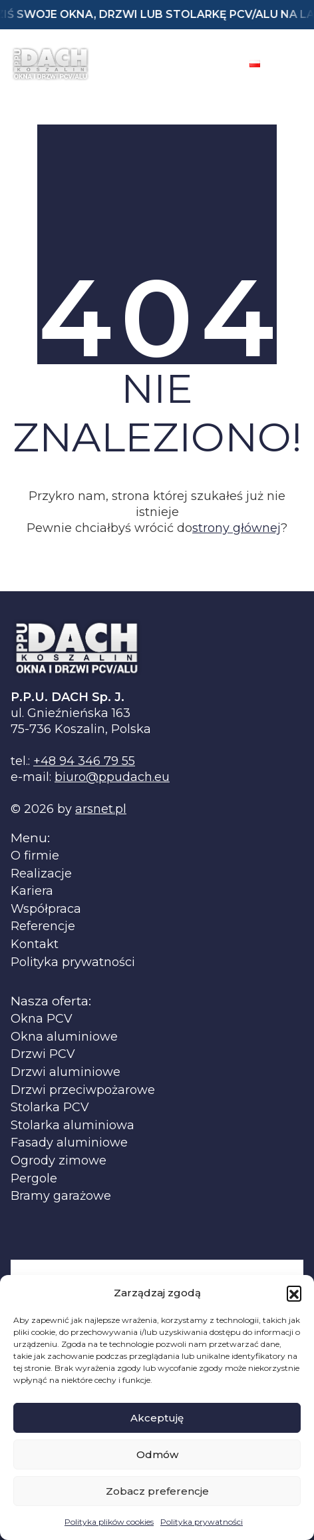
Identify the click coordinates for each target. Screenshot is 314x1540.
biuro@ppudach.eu (112, 777)
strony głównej (236, 528)
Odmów (157, 1454)
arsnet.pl (100, 809)
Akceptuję (157, 1418)
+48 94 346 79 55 (84, 761)
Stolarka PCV (50, 1108)
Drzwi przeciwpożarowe (83, 1090)
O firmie (35, 856)
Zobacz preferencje (157, 1491)
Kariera (32, 891)
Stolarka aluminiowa (72, 1126)
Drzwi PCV (43, 1054)
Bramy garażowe (61, 1196)
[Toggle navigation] (291, 64)
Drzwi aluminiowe (65, 1072)
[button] (294, 1293)
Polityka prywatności (201, 1522)
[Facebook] (184, 64)
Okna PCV (42, 1019)
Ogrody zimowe (58, 1161)
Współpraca (46, 909)
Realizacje (41, 874)
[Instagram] (219, 64)
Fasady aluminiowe (69, 1143)
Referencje (43, 926)
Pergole (34, 1179)
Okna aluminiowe (64, 1037)
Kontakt (35, 944)
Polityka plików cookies (109, 1522)
